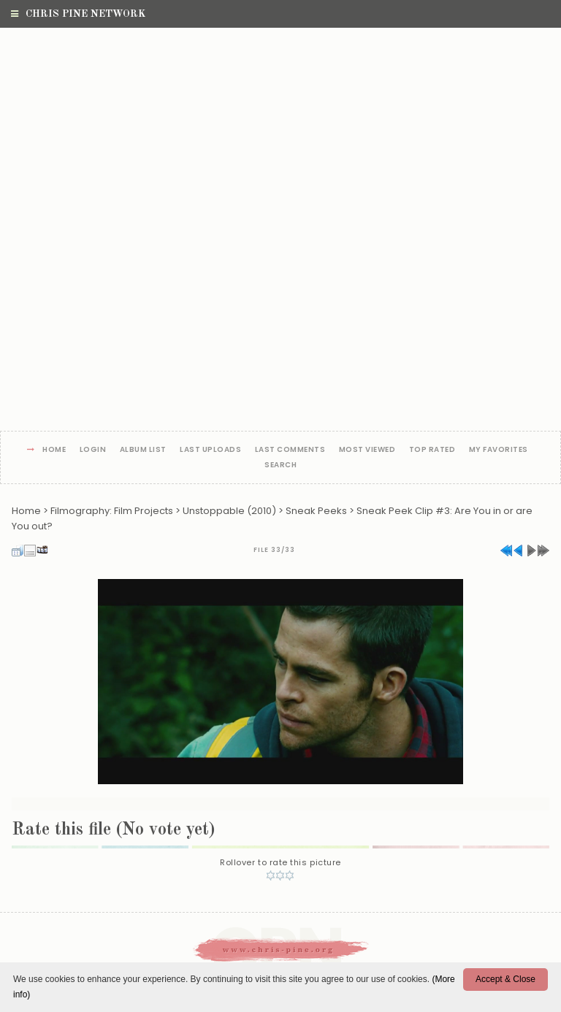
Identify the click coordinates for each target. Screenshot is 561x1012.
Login (93, 450)
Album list (143, 450)
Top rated (432, 450)
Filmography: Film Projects (111, 511)
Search (280, 465)
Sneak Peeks (316, 511)
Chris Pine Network (78, 14)
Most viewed (367, 450)
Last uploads (210, 450)
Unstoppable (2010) (229, 511)
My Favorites (498, 450)
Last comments (290, 450)
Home (54, 450)
